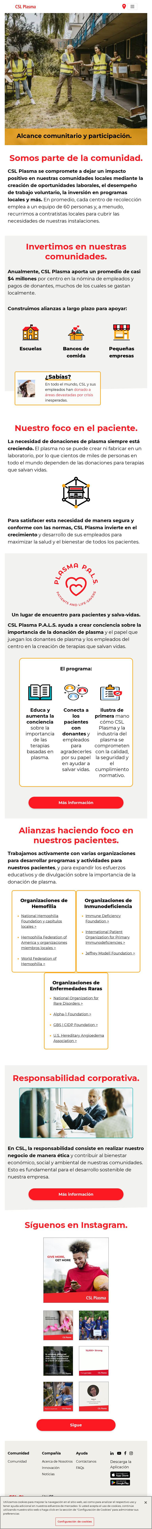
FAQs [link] (80, 1468)
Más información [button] (76, 802)
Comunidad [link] (17, 1461)
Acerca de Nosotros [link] (57, 1461)
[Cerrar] (145, 1502)
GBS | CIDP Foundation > (75, 1025)
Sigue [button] (76, 1425)
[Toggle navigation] (132, 6)
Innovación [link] (51, 1468)
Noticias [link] (48, 1474)
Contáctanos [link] (86, 1461)
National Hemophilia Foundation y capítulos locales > (41, 921)
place (124, 6)
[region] (76, 1512)
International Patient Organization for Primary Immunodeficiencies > (108, 937)
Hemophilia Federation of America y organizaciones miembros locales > (44, 942)
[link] (27, 6)
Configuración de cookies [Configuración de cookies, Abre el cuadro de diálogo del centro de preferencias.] (75, 1521)
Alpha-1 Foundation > (72, 1014)
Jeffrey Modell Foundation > (110, 953)
